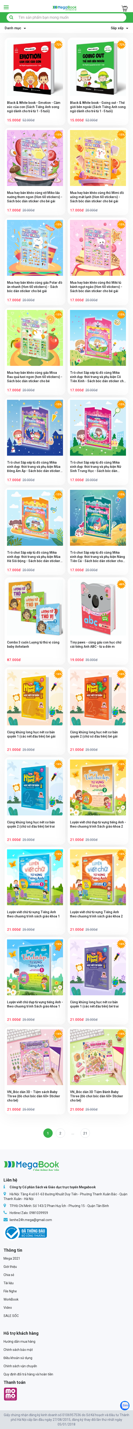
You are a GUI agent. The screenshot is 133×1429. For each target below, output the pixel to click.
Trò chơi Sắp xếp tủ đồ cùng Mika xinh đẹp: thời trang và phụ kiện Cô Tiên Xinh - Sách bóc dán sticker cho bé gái (96, 377)
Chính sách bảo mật (18, 1350)
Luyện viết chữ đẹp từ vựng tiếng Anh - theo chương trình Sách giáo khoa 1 (33, 1006)
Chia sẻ (9, 1275)
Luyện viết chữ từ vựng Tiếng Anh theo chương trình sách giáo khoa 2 (97, 914)
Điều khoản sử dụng (18, 1358)
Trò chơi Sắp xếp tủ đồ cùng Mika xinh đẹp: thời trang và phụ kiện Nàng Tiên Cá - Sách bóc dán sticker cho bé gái (98, 557)
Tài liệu (9, 1283)
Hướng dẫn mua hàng (19, 1341)
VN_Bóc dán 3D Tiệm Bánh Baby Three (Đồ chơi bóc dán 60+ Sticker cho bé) (97, 1096)
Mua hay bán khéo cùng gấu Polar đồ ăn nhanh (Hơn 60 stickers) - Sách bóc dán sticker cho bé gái (33, 287)
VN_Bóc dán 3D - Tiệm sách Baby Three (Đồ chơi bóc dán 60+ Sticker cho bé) (34, 1096)
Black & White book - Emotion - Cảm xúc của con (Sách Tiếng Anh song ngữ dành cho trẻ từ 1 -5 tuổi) (35, 107)
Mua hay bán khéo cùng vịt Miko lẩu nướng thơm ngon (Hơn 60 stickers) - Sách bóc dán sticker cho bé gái (34, 197)
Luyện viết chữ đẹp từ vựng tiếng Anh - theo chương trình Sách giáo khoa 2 (96, 826)
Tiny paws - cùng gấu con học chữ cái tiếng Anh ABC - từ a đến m (96, 644)
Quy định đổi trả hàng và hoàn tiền (28, 1374)
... (72, 1133)
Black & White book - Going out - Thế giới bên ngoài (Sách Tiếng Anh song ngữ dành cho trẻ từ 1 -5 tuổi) (97, 107)
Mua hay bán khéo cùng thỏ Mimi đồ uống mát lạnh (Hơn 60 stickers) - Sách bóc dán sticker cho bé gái (97, 197)
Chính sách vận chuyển (20, 1366)
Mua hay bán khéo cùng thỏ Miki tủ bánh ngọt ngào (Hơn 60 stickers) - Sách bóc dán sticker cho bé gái (96, 287)
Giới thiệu (10, 1267)
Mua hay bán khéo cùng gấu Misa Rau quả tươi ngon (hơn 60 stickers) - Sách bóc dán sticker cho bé (34, 377)
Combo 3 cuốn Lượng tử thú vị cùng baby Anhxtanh (34, 644)
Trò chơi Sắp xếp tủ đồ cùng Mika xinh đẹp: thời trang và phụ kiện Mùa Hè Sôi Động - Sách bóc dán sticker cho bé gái (34, 557)
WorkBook (11, 1299)
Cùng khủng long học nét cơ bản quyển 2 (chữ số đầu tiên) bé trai (31, 824)
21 (85, 1133)
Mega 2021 (12, 1258)
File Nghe (10, 1291)
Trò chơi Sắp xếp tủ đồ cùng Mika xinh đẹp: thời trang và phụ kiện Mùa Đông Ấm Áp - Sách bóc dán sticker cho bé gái (34, 467)
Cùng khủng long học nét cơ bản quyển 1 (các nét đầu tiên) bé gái (31, 734)
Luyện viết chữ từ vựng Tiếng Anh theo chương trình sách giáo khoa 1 (34, 914)
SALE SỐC (11, 1316)
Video (8, 1307)
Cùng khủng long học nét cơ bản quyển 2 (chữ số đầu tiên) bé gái (94, 734)
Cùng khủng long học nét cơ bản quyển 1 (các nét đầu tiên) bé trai (95, 1004)
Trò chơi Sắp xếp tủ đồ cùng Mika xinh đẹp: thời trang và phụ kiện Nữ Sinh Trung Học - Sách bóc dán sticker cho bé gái (96, 467)
